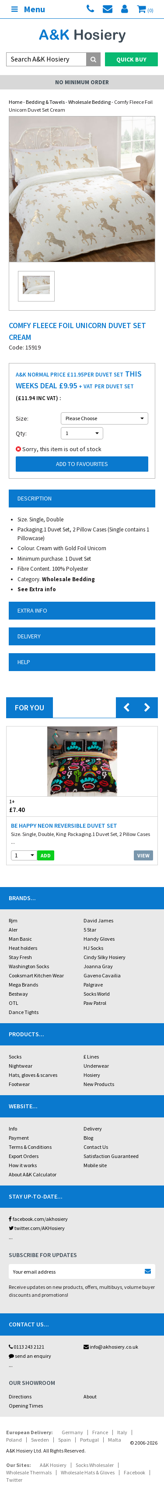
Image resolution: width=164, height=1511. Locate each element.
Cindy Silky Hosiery (105, 957)
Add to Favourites (82, 464)
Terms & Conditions (30, 1147)
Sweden (40, 1439)
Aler (13, 929)
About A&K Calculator (32, 1174)
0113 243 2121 (26, 1346)
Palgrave (93, 984)
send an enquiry (30, 1356)
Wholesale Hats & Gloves (88, 1472)
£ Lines (91, 1056)
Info (13, 1128)
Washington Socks (29, 966)
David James (98, 920)
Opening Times (26, 1405)
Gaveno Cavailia (102, 975)
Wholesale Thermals (29, 1472)
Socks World (97, 993)
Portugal (89, 1439)
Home (15, 102)
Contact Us (96, 1147)
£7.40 (44, 806)
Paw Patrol (95, 1003)
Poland (14, 1439)
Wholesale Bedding (89, 102)
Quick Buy (131, 59)
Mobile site (95, 1165)
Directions (20, 1396)
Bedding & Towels (45, 102)
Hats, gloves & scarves (33, 1075)
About (90, 1396)
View (143, 855)
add (46, 855)
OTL (13, 1003)
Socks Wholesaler (95, 1465)
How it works (23, 1165)
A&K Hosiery (53, 1465)
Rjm (13, 920)
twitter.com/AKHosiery (37, 1228)
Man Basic (20, 938)
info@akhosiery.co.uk (111, 1346)
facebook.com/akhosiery (38, 1219)
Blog (88, 1137)
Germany (72, 1432)
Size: (22, 418)
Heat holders (23, 948)
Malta (114, 1439)
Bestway (18, 993)
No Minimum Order (82, 82)
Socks (15, 1056)
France (100, 1432)
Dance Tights (23, 1012)
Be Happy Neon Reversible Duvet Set (64, 825)
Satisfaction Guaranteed (111, 1156)
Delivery (93, 1128)
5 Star (90, 929)
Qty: (21, 433)
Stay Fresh (20, 957)
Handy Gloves (99, 938)
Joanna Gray (98, 966)
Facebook (134, 1472)
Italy (122, 1432)
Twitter (14, 1480)
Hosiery (92, 1075)
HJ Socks (93, 948)
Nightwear (20, 1065)
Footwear (19, 1084)
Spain (64, 1439)
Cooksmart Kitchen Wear (36, 975)
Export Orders (23, 1156)
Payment (19, 1137)
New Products (99, 1084)
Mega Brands (23, 984)
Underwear (96, 1065)
